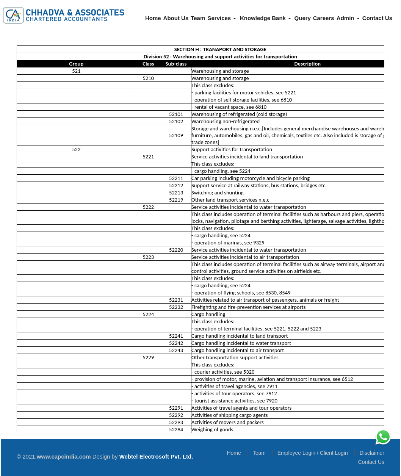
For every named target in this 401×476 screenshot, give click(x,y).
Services (221, 18)
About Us (176, 18)
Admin (348, 18)
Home (153, 18)
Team (198, 18)
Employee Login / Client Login (312, 453)
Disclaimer (372, 453)
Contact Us (377, 18)
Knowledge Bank (265, 18)
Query (302, 18)
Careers (323, 18)
